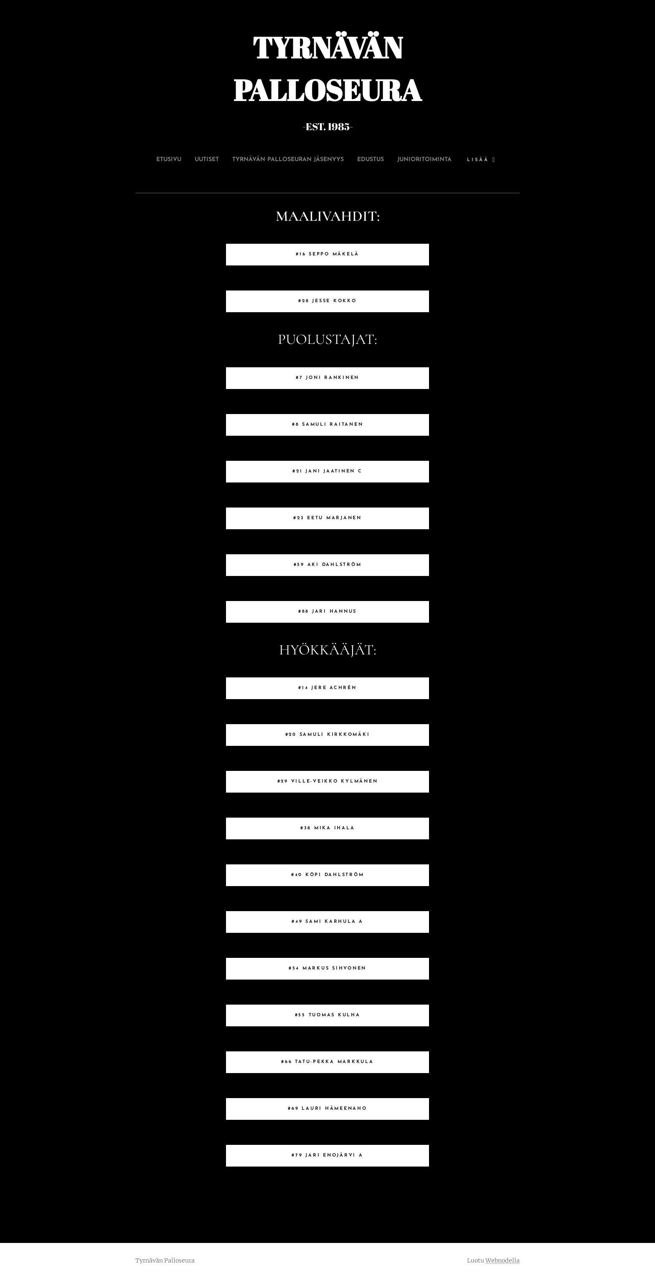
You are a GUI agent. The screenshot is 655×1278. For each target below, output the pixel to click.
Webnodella (502, 1260)
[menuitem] (189, 159)
